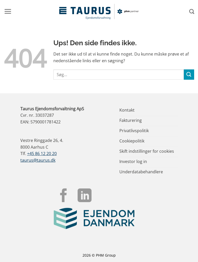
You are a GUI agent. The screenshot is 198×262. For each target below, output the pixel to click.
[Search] (191, 11)
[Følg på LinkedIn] (85, 196)
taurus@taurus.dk (37, 160)
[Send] (189, 74)
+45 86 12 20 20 (42, 153)
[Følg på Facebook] (64, 196)
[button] (8, 11)
